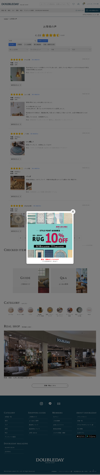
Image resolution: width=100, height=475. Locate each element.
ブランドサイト (82, 417)
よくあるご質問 (34, 421)
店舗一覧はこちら (50, 386)
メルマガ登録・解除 (59, 433)
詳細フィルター (42, 40)
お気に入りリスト (58, 425)
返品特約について (34, 429)
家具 (9, 10)
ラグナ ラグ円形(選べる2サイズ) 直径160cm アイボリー (49, 148)
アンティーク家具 (29, 10)
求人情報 (80, 429)
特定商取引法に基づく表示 (81, 472)
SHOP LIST (81, 10)
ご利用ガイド (33, 417)
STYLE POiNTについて (90, 14)
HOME (6, 19)
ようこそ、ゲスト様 (93, 4)
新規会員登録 (57, 429)
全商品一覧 (8, 417)
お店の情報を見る (93, 10)
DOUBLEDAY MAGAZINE (42, 10)
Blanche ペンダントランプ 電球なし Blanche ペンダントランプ (51, 120)
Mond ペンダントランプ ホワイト (41, 72)
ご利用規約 (54, 472)
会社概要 (92, 472)
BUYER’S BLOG (9, 448)
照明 (17, 10)
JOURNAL (8, 452)
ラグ (13, 10)
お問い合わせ (33, 433)
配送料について (34, 425)
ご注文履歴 (56, 421)
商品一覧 (4, 10)
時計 (21, 10)
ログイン (56, 417)
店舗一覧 (80, 421)
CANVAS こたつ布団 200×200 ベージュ (43, 192)
